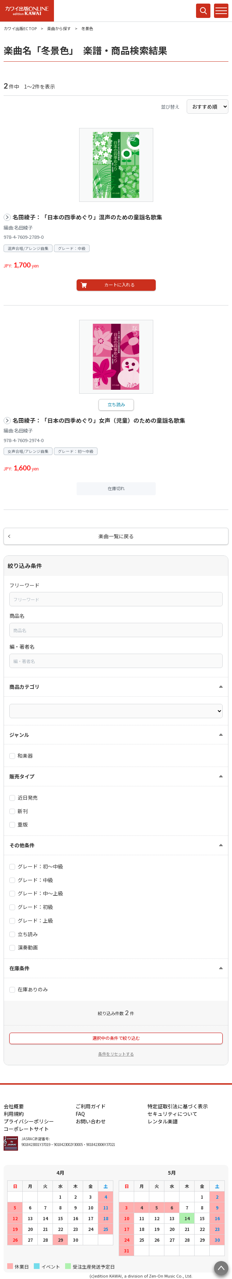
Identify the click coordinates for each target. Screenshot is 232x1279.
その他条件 (22, 845)
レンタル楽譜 (162, 1121)
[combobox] (116, 599)
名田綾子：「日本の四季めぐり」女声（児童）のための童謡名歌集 (99, 420)
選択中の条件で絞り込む (116, 1038)
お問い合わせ (91, 1121)
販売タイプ (22, 776)
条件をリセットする (116, 1054)
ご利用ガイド (91, 1106)
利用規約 (14, 1113)
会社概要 (14, 1106)
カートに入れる (119, 284)
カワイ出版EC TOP (20, 28)
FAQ (80, 1113)
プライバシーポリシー (29, 1121)
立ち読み (116, 404)
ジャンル (19, 734)
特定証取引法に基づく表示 (177, 1106)
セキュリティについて (172, 1113)
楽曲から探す (59, 28)
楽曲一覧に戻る (116, 536)
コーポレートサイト (26, 1128)
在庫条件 (19, 968)
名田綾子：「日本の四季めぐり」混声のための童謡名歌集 (87, 217)
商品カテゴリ (24, 686)
